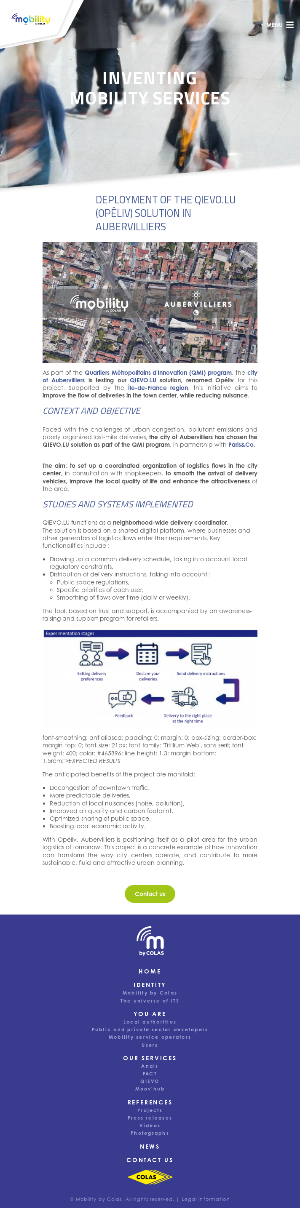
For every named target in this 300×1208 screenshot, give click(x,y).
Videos (150, 1125)
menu (280, 25)
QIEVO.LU (143, 380)
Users (150, 1045)
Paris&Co (241, 444)
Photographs (150, 1133)
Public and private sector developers (150, 1029)
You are (150, 1013)
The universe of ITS (150, 1001)
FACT (150, 1074)
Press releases (150, 1118)
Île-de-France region (158, 387)
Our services (150, 1057)
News (150, 1146)
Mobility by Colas (150, 993)
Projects (150, 1110)
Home (150, 971)
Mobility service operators (150, 1037)
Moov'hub (150, 1089)
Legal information (206, 1199)
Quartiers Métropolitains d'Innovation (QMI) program (158, 372)
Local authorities (150, 1022)
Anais (149, 1066)
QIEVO (149, 1081)
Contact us (150, 1159)
